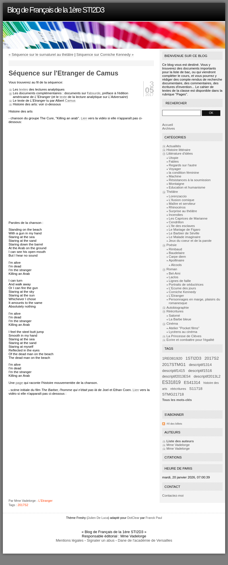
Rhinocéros (177, 207)
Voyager (175, 169)
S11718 (195, 388)
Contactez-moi (173, 495)
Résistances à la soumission (190, 180)
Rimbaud (175, 249)
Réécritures (175, 311)
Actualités (173, 146)
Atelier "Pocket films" (184, 328)
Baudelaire (177, 253)
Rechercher (176, 103)
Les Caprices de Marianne (188, 218)
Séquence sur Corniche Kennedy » (105, 54)
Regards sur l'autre (183, 165)
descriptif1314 (200, 365)
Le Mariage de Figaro (184, 229)
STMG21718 (173, 394)
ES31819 (171, 382)
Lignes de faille (180, 280)
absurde (94, 93)
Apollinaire (176, 260)
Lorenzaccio (178, 196)
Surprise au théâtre (183, 211)
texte (63, 97)
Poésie (171, 245)
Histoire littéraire (178, 150)
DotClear (133, 517)
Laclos (173, 277)
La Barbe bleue (180, 319)
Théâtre (172, 191)
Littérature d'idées (179, 153)
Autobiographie (177, 307)
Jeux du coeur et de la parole (190, 240)
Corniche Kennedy (182, 292)
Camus (70, 100)
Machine (175, 176)
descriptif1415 (173, 371)
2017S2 (23, 505)
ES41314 (192, 382)
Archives (168, 128)
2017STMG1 (174, 364)
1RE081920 (172, 358)
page (19, 382)
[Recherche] (181, 113)
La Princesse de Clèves (183, 336)
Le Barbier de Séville (184, 233)
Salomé (174, 315)
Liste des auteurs (180, 441)
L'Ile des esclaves (182, 226)
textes (23, 89)
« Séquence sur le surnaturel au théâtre (41, 54)
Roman (171, 269)
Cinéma (172, 323)
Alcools (176, 265)
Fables (174, 161)
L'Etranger (45, 500)
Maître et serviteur (182, 203)
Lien (84, 118)
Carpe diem (177, 256)
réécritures (178, 388)
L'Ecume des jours (182, 288)
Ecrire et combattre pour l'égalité (190, 339)
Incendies (176, 214)
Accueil (167, 124)
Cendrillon (176, 222)
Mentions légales (70, 540)
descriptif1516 (200, 371)
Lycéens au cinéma (183, 331)
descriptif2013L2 (207, 376)
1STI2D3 (193, 358)
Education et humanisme (187, 187)
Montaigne (176, 183)
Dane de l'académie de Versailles (145, 540)
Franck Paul (154, 517)
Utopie (173, 157)
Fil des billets (174, 423)
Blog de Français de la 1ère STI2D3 (55, 10)
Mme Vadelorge (178, 445)
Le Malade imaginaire (184, 237)
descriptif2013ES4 (176, 376)
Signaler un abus (100, 540)
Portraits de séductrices (186, 284)
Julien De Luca (98, 517)
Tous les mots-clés (177, 400)
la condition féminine (184, 172)
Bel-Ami (174, 273)
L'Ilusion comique (181, 200)
